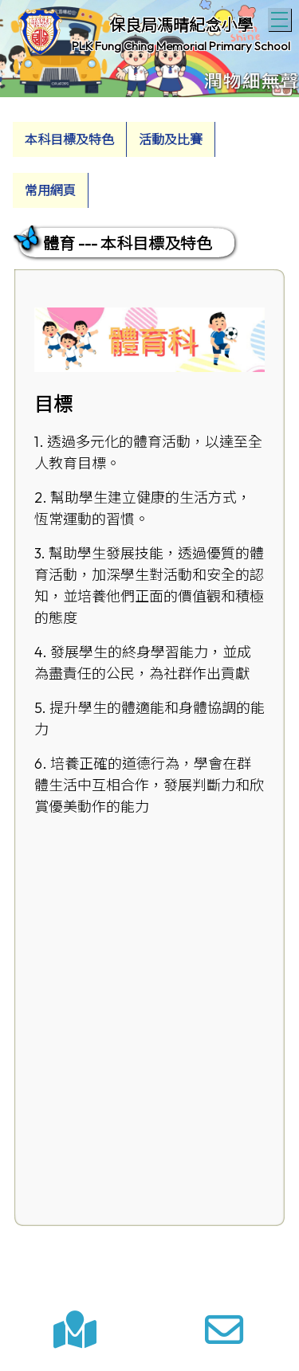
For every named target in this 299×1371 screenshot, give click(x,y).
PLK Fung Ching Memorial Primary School (181, 45)
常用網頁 (50, 190)
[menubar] (149, 161)
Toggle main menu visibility (281, 17)
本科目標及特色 (69, 139)
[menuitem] (70, 139)
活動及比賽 (171, 139)
